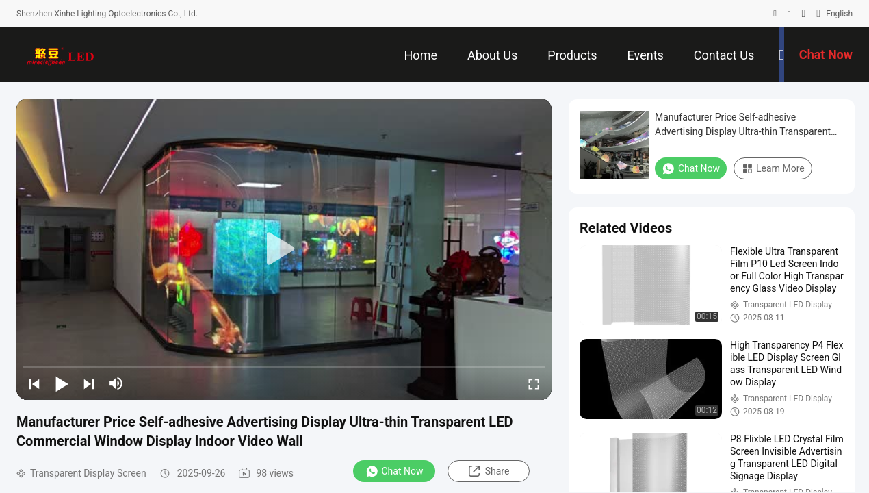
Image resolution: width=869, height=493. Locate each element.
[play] (284, 249)
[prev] (34, 383)
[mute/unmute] (116, 383)
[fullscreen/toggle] (533, 383)
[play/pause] (61, 383)
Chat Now (394, 471)
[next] (89, 383)
